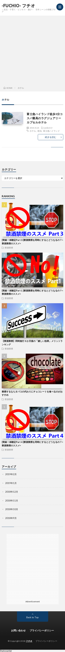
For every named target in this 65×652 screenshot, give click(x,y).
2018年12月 (11, 491)
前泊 (39, 131)
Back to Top (32, 617)
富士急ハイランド (51, 131)
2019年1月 (11, 483)
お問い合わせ (18, 630)
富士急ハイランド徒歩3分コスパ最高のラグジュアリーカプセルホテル (45, 118)
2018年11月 (11, 500)
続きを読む (50, 137)
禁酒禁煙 (9, 248)
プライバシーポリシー (42, 630)
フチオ (29, 641)
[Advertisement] (32, 50)
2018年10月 (11, 509)
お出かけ (48, 128)
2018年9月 (11, 518)
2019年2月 (11, 474)
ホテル (33, 131)
